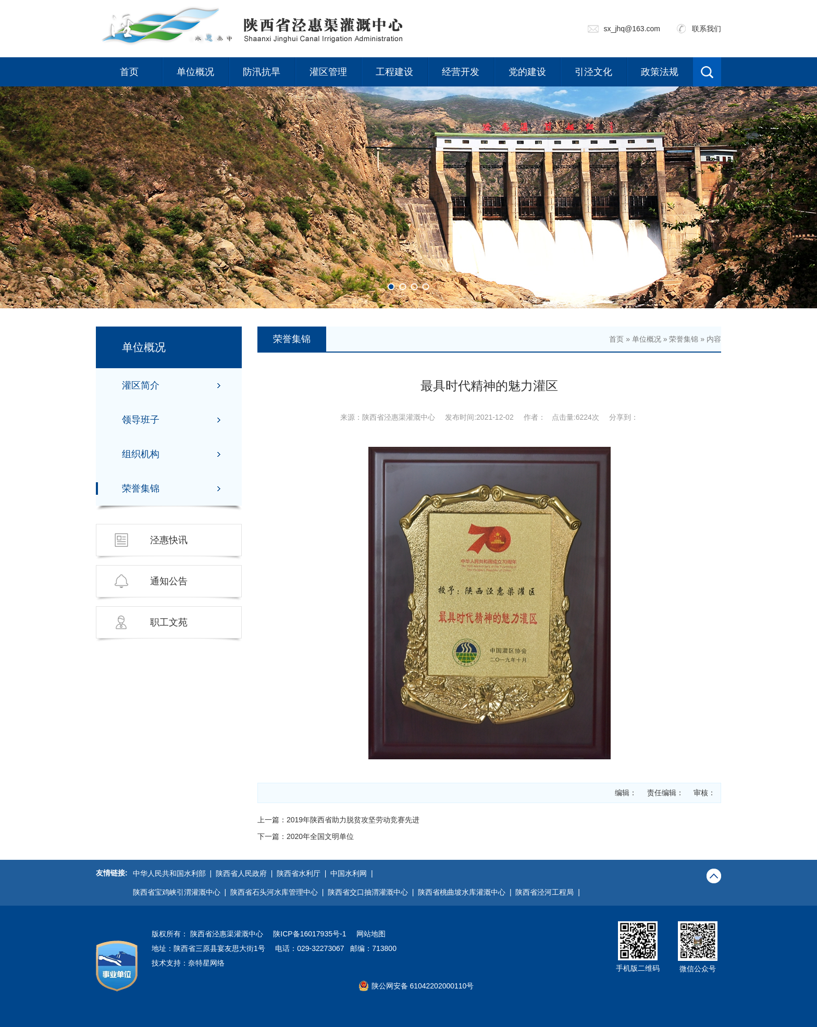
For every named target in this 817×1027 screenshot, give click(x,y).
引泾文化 (593, 72)
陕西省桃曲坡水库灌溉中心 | (466, 892)
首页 (129, 72)
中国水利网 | (353, 873)
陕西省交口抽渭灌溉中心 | (373, 892)
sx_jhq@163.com (632, 28)
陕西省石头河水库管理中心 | (279, 892)
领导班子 (140, 420)
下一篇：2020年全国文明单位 (305, 836)
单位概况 (195, 72)
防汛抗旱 (261, 72)
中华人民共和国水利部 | (174, 873)
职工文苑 (169, 622)
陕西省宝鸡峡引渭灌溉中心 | (181, 892)
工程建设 (394, 72)
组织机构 (140, 454)
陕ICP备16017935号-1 (309, 934)
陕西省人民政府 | (246, 873)
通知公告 (169, 581)
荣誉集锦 (140, 488)
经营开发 (460, 72)
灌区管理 (328, 72)
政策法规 (659, 72)
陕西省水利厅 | (303, 873)
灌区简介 (140, 385)
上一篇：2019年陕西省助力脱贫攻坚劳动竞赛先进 (338, 820)
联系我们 (706, 28)
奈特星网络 (206, 963)
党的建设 (527, 72)
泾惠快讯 (169, 540)
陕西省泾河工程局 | (549, 892)
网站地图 (371, 934)
